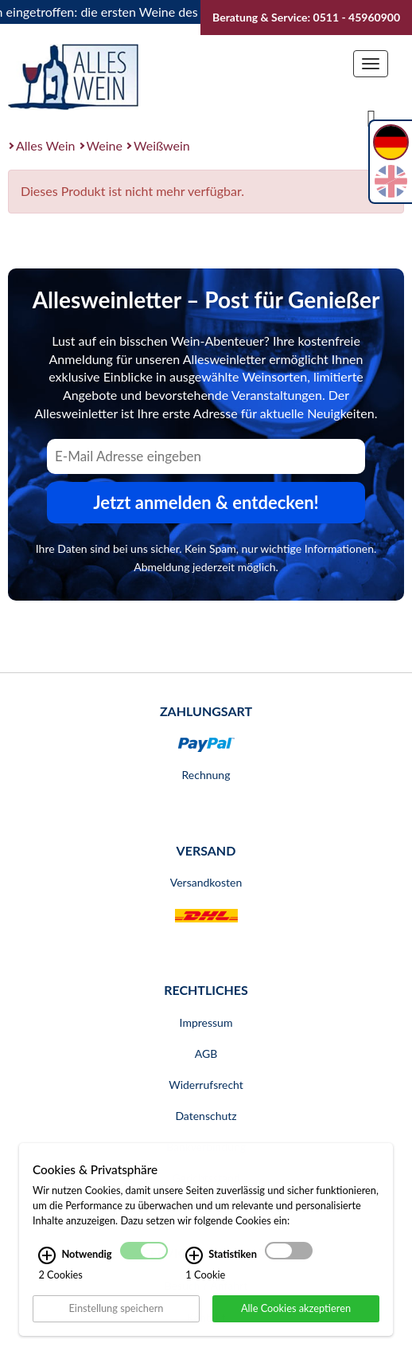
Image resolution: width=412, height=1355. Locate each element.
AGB (206, 1053)
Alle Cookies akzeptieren (296, 1320)
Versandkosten (206, 882)
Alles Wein (46, 145)
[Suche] (371, 117)
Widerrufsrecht (206, 1084)
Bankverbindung (206, 1146)
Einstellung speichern (115, 1320)
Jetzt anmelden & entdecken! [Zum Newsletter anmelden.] (206, 502)
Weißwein (162, 145)
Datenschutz (205, 1115)
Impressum (206, 1022)
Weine (104, 145)
